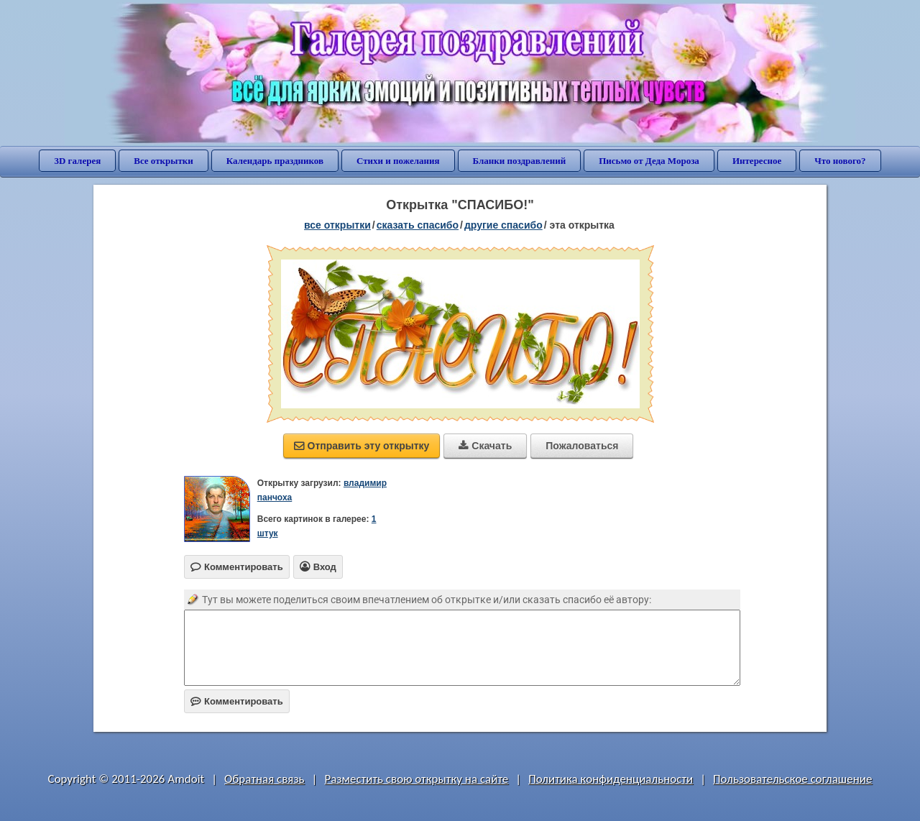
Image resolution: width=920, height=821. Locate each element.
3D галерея (77, 160)
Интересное (756, 160)
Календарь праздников (274, 160)
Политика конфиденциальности (610, 778)
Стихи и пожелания (398, 160)
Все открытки (163, 160)
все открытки (337, 225)
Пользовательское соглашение (792, 778)
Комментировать (236, 701)
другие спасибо (503, 225)
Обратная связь (264, 778)
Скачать (485, 445)
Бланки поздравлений (519, 160)
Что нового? (839, 160)
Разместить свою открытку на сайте (416, 778)
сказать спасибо (418, 225)
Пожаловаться (582, 445)
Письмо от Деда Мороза (649, 160)
